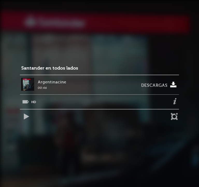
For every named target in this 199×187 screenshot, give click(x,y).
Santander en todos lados (49, 68)
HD (33, 102)
